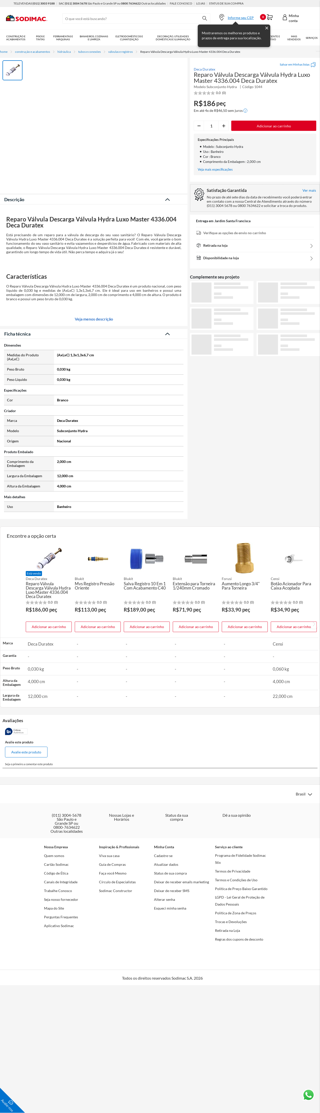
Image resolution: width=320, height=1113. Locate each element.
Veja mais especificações (215, 169)
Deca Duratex (204, 69)
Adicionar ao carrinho (49, 800)
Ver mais (255, 364)
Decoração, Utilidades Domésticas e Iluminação (173, 38)
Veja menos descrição (94, 492)
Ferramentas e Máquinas (63, 38)
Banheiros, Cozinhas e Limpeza (94, 38)
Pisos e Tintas (40, 38)
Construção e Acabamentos (16, 38)
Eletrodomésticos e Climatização (129, 38)
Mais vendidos (293, 38)
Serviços (312, 37)
